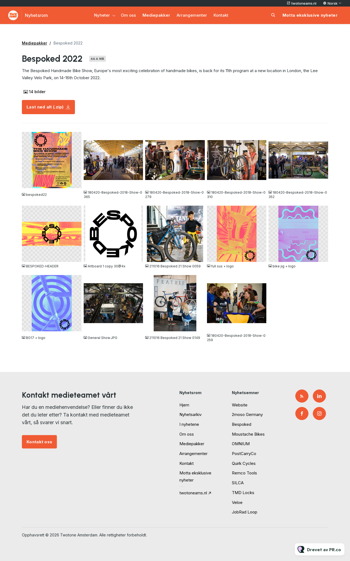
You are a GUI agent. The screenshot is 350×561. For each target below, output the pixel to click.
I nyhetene (189, 424)
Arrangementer (192, 15)
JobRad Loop (244, 512)
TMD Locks (243, 492)
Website (239, 405)
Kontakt (221, 15)
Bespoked (241, 424)
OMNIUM (241, 443)
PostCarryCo (244, 453)
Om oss (128, 15)
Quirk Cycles (244, 463)
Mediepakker (156, 15)
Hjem (184, 405)
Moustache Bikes (248, 434)
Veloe (237, 502)
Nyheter (102, 15)
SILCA (238, 482)
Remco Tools (244, 473)
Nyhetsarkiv (190, 414)
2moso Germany (247, 414)
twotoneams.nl (303, 3)
